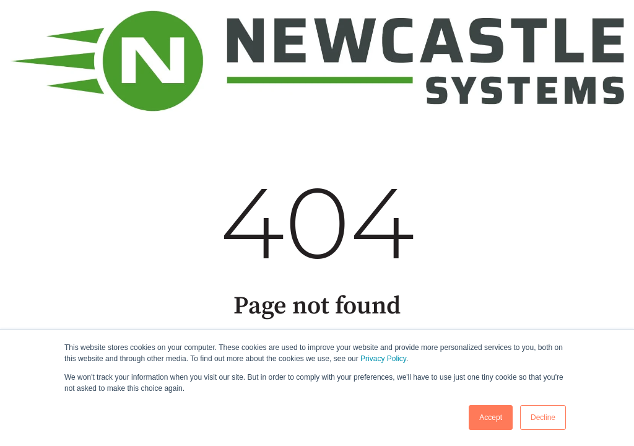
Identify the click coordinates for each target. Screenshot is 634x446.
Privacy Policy (383, 358)
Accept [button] (490, 417)
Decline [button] (543, 417)
